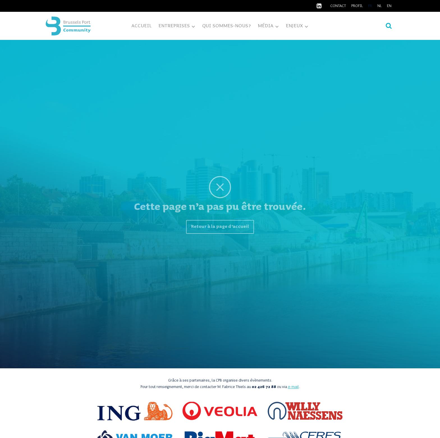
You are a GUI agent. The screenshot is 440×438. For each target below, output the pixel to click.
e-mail (293, 387)
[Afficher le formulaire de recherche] (389, 26)
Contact (338, 6)
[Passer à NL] (379, 6)
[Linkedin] (319, 6)
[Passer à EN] (389, 6)
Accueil (142, 26)
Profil (357, 6)
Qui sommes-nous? (226, 26)
